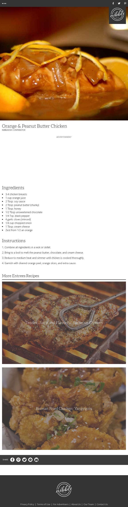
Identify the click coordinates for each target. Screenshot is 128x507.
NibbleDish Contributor (13, 130)
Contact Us (102, 504)
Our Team (89, 504)
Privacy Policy (27, 504)
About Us (76, 504)
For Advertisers (60, 504)
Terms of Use (43, 504)
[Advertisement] (64, 160)
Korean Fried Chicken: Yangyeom (64, 408)
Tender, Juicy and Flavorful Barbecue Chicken (64, 323)
